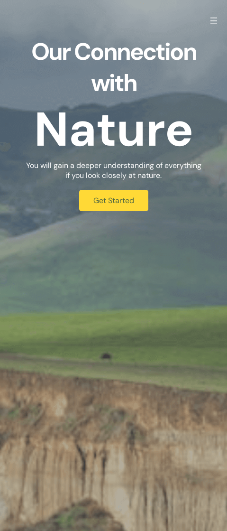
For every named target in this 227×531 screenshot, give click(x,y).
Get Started (113, 200)
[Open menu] (213, 21)
